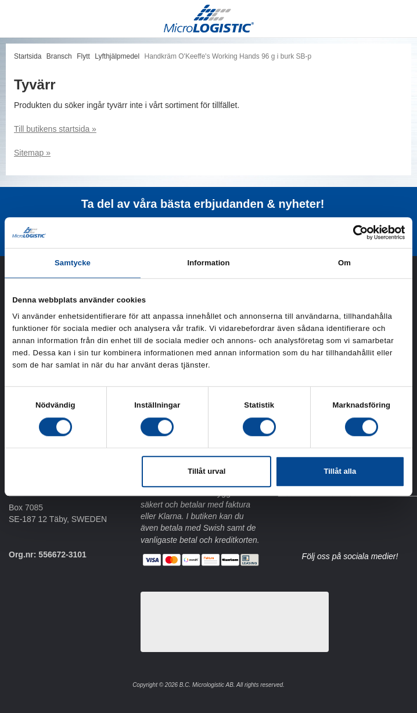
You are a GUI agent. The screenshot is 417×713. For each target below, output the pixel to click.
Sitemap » (32, 152)
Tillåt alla (339, 471)
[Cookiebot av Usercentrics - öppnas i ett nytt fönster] (354, 232)
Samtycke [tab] (73, 262)
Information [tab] (208, 262)
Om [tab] (344, 262)
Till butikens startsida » (55, 129)
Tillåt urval (206, 471)
